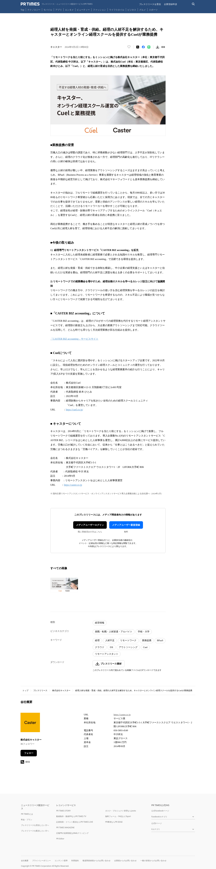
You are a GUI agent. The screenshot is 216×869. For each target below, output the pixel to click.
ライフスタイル (116, 9)
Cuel (145, 647)
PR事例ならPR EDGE (113, 822)
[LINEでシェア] (148, 47)
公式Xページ (156, 823)
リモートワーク (128, 640)
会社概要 (24, 860)
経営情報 (99, 622)
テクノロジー (33, 9)
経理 (97, 640)
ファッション (99, 9)
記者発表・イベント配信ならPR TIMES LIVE (74, 822)
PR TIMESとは (27, 814)
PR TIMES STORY (63, 810)
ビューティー (83, 9)
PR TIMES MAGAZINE (65, 827)
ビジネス (131, 9)
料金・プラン (26, 819)
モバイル (48, 9)
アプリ (58, 9)
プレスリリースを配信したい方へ (35, 830)
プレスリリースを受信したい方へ (35, 825)
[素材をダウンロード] (157, 47)
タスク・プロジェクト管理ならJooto (120, 810)
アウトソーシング (128, 647)
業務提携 (146, 640)
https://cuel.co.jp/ (74, 409)
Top (22, 9)
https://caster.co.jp (73, 485)
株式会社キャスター (61, 690)
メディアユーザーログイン (90, 525)
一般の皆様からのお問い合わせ (153, 860)
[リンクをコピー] (163, 47)
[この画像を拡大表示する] (64, 585)
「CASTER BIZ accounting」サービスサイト (74, 339)
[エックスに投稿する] (137, 47)
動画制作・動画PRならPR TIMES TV (71, 816)
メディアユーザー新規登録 (126, 525)
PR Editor (60, 838)
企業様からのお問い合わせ (125, 860)
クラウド (99, 647)
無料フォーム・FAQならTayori (118, 816)
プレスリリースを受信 (150, 4)
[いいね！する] (128, 47)
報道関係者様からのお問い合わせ (96, 860)
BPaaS (160, 640)
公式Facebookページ (160, 810)
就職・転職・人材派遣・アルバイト (113, 631)
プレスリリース (40, 690)
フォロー (28, 753)
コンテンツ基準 (61, 860)
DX (111, 647)
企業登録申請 (170, 4)
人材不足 (110, 640)
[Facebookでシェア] (143, 47)
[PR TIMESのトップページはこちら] (57, 4)
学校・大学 (143, 631)
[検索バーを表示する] (193, 4)
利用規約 (75, 860)
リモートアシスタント (106, 654)
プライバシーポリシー (41, 860)
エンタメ (69, 9)
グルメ (142, 9)
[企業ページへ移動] (30, 723)
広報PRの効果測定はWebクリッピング (72, 833)
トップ (25, 690)
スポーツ (153, 9)
